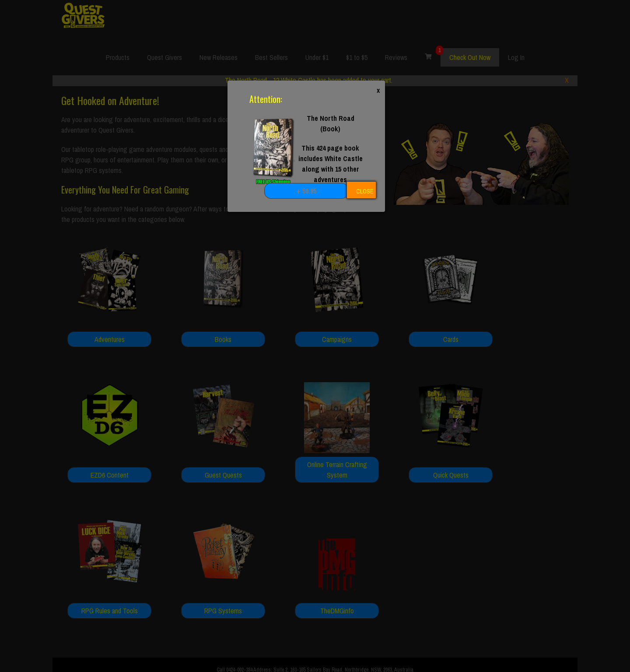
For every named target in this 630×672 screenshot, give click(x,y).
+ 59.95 (306, 191)
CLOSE (364, 191)
